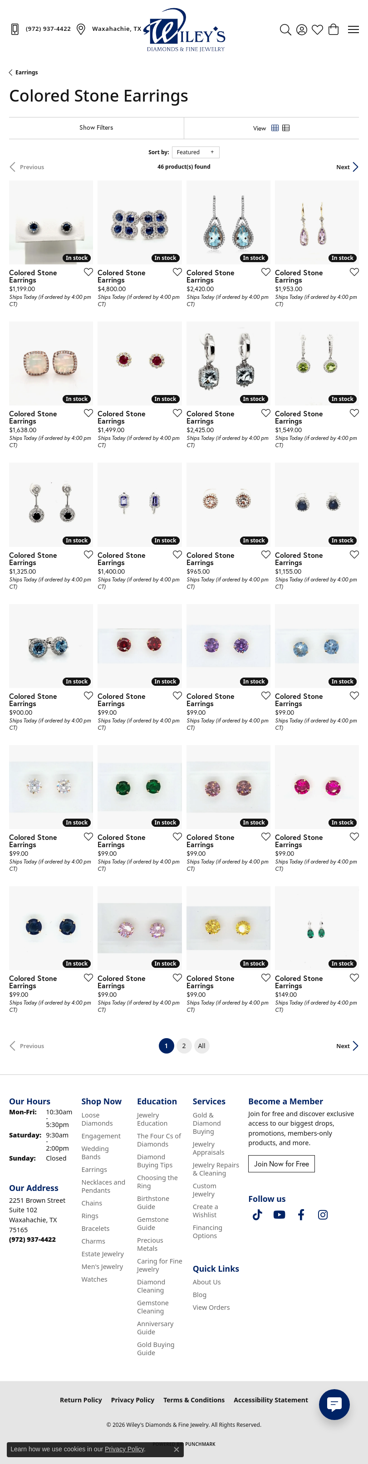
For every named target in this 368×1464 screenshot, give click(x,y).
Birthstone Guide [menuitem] (153, 1202)
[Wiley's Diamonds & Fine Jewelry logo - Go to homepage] (184, 29)
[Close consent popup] (176, 1449)
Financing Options (207, 1231)
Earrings (26, 72)
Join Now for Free (281, 1163)
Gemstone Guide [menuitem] (153, 1223)
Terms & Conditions (194, 1400)
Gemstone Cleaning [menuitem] (153, 1306)
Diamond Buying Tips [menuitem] (154, 1160)
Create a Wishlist (205, 1210)
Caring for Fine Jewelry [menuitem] (159, 1265)
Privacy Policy (132, 1400)
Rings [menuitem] (89, 1215)
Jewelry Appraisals (209, 1148)
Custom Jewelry (204, 1189)
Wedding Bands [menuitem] (94, 1152)
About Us (207, 1282)
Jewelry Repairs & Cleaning (216, 1169)
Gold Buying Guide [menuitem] (156, 1348)
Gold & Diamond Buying (207, 1123)
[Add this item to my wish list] (86, 271)
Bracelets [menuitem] (95, 1228)
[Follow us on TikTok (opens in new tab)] (257, 1215)
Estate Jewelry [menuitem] (102, 1253)
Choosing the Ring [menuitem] (157, 1181)
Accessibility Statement (271, 1400)
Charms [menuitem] (93, 1241)
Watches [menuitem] (94, 1279)
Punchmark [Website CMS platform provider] (200, 1444)
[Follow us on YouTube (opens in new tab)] (279, 1215)
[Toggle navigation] (353, 29)
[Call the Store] (32, 1239)
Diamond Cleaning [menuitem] (151, 1286)
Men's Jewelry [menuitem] (102, 1266)
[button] (285, 29)
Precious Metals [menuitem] (150, 1244)
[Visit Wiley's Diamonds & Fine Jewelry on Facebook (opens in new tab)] (301, 1215)
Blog (200, 1294)
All (201, 1045)
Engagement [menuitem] (100, 1136)
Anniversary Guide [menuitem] (155, 1327)
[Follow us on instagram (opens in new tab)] (323, 1215)
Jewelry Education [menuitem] (152, 1119)
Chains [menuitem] (91, 1203)
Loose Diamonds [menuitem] (97, 1119)
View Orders (211, 1307)
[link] (40, 29)
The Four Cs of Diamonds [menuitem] (159, 1140)
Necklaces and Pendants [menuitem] (103, 1186)
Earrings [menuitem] (94, 1169)
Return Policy (81, 1400)
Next (343, 167)
